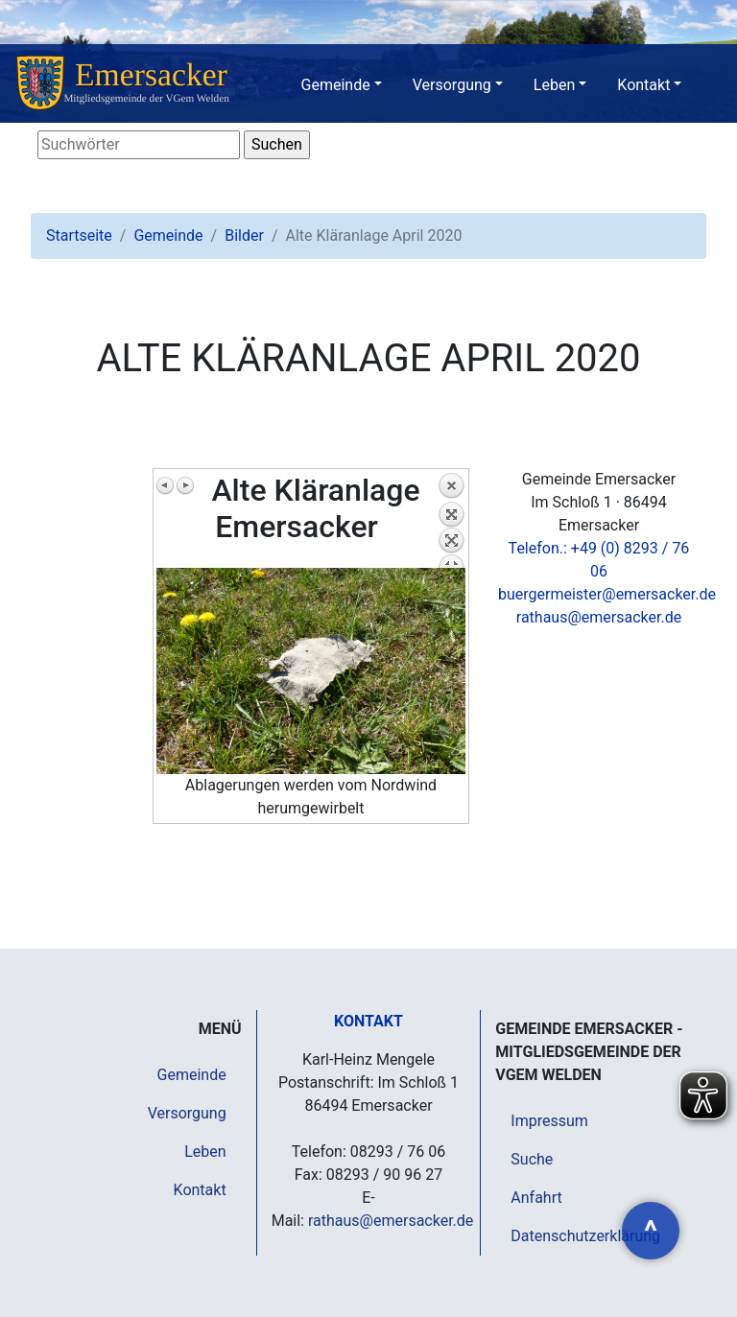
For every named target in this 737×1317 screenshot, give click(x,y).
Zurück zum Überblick (451, 520)
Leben (554, 85)
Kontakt (643, 85)
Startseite (79, 235)
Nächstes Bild (185, 485)
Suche (532, 1159)
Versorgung (452, 85)
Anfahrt (536, 1197)
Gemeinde (335, 85)
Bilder (244, 235)
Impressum (549, 1121)
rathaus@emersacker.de (598, 617)
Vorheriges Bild (166, 485)
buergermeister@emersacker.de (607, 594)
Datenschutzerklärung (585, 1236)
